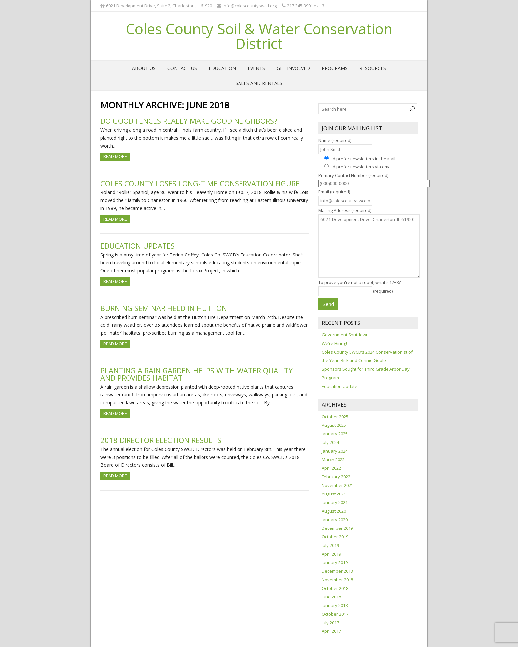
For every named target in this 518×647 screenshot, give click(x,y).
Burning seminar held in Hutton (163, 308)
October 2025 (335, 417)
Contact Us (182, 68)
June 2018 (331, 597)
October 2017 (335, 614)
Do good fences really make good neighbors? (188, 121)
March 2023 (333, 459)
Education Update (339, 386)
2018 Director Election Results (160, 440)
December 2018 (337, 571)
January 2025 (335, 434)
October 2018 (335, 588)
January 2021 (335, 502)
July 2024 (330, 442)
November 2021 (337, 485)
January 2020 (335, 520)
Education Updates (137, 246)
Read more (115, 156)
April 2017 (331, 631)
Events (256, 68)
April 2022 (331, 468)
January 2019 (335, 562)
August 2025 (334, 425)
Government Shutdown (345, 335)
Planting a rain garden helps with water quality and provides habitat (196, 374)
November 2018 (337, 580)
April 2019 (331, 554)
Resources (372, 68)
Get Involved (293, 68)
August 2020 (334, 511)
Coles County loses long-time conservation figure (200, 183)
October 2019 (335, 537)
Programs (335, 68)
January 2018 (335, 605)
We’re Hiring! (334, 343)
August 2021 (334, 494)
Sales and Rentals (259, 83)
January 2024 (335, 451)
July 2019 (330, 545)
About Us (144, 68)
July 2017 (330, 623)
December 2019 (337, 528)
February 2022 (336, 477)
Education (222, 68)
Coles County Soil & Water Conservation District (259, 36)
